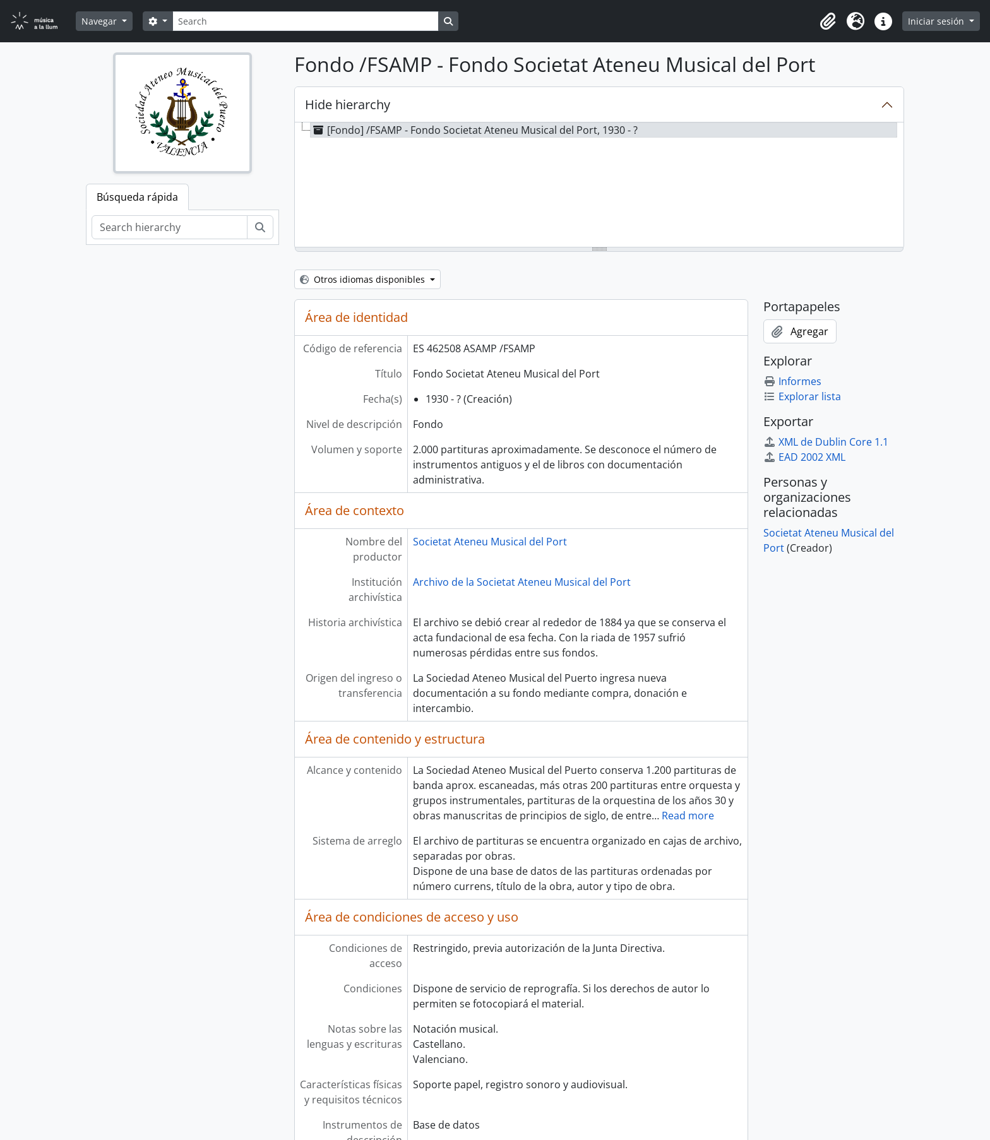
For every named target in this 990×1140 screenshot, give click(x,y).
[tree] (599, 185)
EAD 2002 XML (804, 457)
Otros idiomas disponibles (363, 279)
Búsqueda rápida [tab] (137, 197)
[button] (828, 21)
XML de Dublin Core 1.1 (825, 442)
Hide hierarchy (347, 104)
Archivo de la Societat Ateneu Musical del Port (522, 582)
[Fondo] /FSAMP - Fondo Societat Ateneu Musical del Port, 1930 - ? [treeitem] (474, 130)
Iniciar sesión (937, 21)
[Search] (305, 21)
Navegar (100, 21)
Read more (688, 815)
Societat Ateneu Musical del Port (490, 542)
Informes (792, 381)
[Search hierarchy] (170, 227)
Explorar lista (802, 396)
